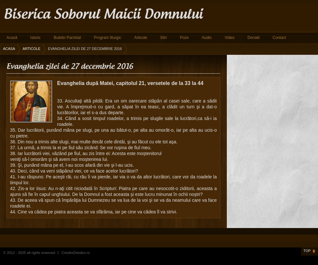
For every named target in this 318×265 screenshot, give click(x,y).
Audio (207, 37)
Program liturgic (107, 37)
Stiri (163, 37)
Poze (184, 37)
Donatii (254, 37)
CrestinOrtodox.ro (76, 253)
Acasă (11, 37)
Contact (279, 37)
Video (229, 37)
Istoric (35, 37)
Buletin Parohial (67, 37)
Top (307, 251)
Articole (140, 37)
